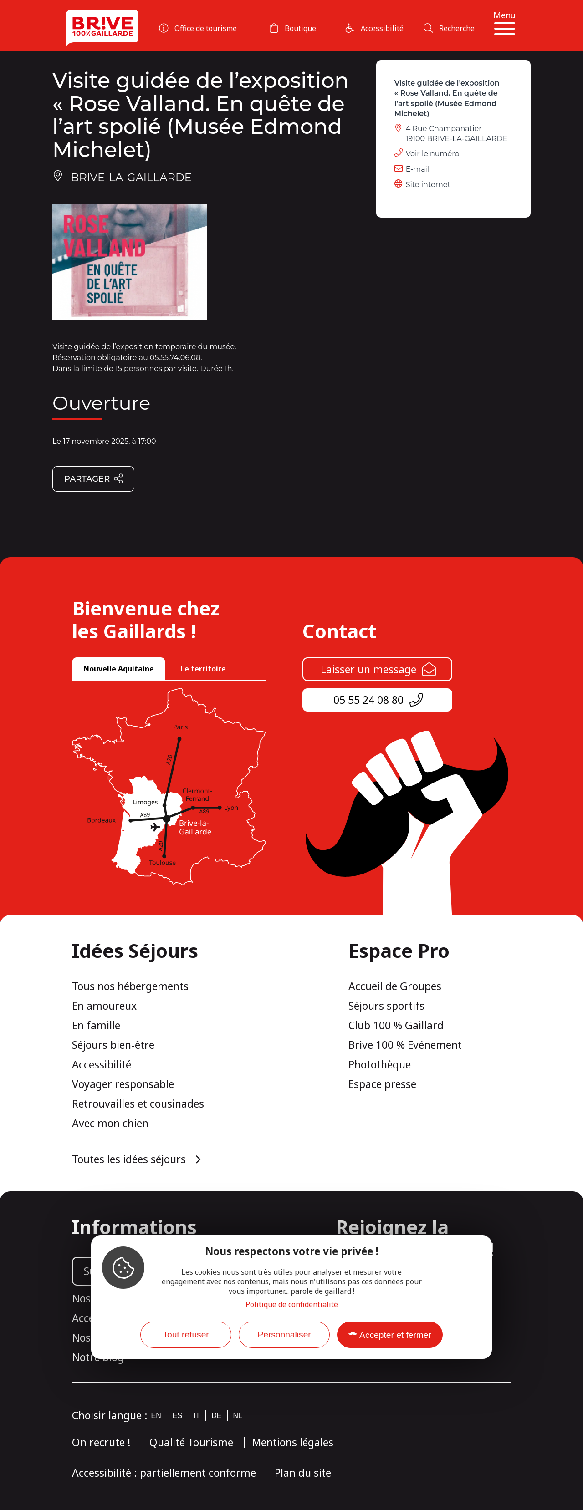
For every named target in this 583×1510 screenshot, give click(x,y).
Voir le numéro (433, 153)
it (197, 1415)
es (177, 1415)
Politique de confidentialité (291, 1304)
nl (237, 1415)
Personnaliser (284, 1334)
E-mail (418, 169)
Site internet (428, 184)
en (156, 1415)
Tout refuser (186, 1334)
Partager (93, 479)
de (216, 1415)
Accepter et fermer (395, 1335)
